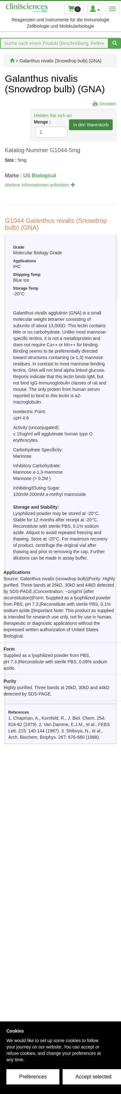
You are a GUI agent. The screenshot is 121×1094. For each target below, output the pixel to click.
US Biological (39, 175)
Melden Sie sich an (53, 115)
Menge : (42, 121)
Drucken (108, 103)
